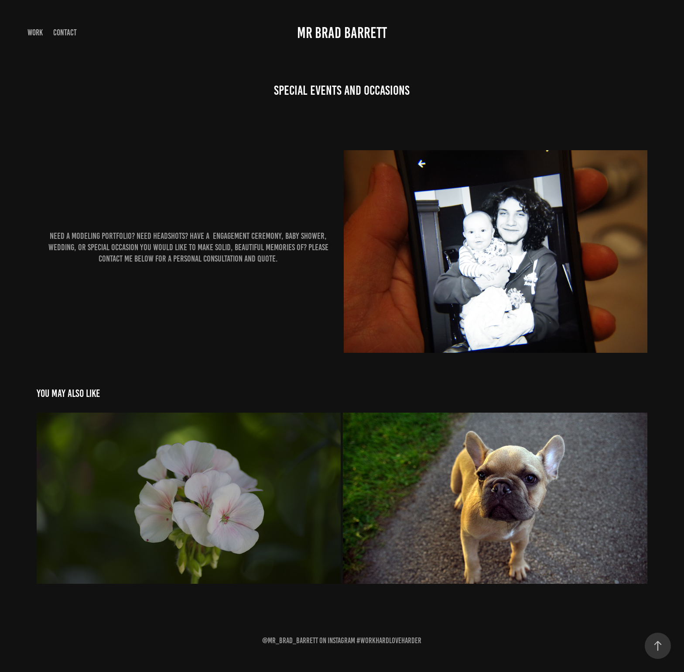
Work (35, 32)
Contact (65, 32)
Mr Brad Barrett (342, 32)
